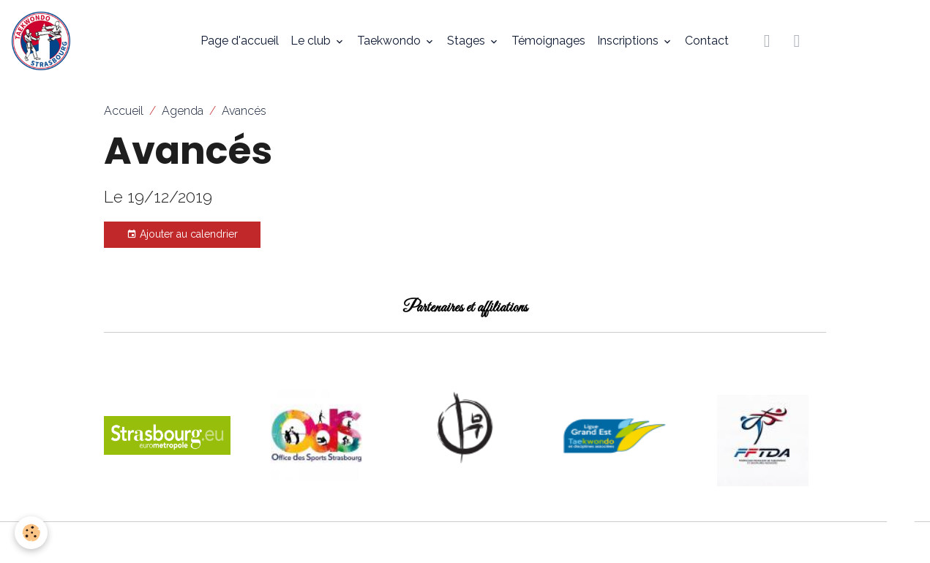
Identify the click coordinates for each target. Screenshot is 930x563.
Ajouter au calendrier (182, 234)
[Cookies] (31, 532)
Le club (312, 41)
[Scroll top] (900, 533)
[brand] (44, 41)
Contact (707, 41)
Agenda (182, 111)
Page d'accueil (239, 41)
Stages (467, 41)
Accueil (123, 111)
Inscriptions (629, 41)
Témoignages (548, 41)
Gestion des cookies (465, 542)
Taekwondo (390, 41)
